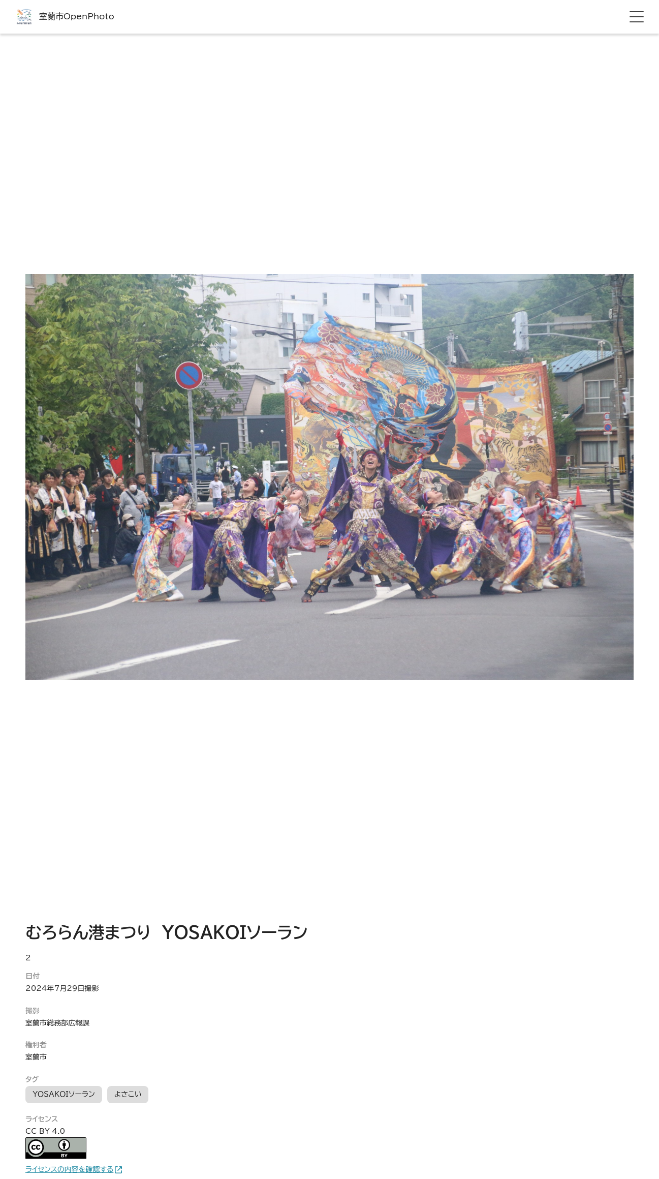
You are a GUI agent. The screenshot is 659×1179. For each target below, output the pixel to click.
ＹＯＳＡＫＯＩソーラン (64, 1094)
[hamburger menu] (637, 17)
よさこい (128, 1094)
